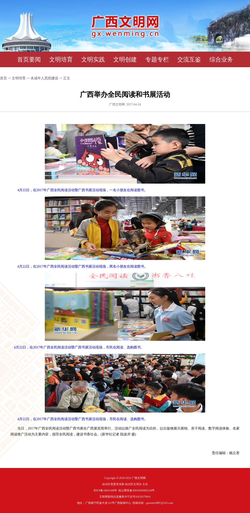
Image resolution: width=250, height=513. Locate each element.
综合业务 (221, 59)
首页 (3, 78)
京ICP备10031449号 (105, 490)
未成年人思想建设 (44, 78)
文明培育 (61, 59)
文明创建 (125, 59)
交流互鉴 (189, 59)
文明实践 (93, 59)
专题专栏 (157, 59)
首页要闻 (29, 59)
